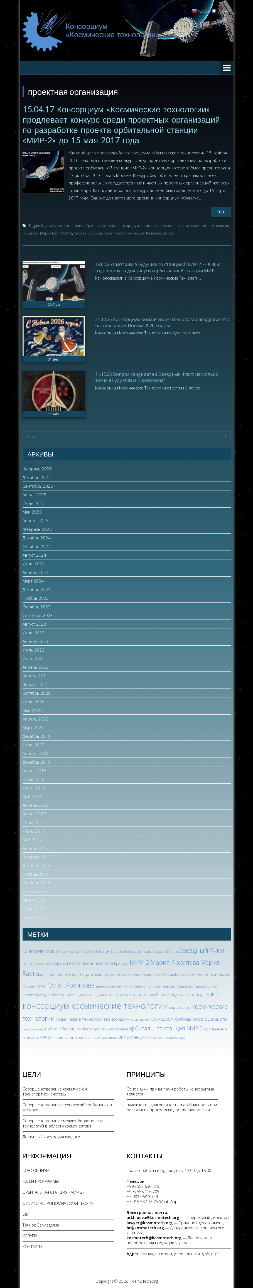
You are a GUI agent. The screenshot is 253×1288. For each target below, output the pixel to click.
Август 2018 (34, 770)
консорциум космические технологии (151, 224)
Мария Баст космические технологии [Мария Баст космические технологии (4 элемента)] (196, 973)
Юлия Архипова (160, 232)
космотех (30, 232)
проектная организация (124, 232)
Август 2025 (34, 494)
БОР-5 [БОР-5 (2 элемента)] (88, 951)
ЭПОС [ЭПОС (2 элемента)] (41, 985)
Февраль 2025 (37, 528)
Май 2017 (32, 839)
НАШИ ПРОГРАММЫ (41, 1180)
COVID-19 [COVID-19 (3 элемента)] (52, 950)
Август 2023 (34, 623)
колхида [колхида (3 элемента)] (172, 994)
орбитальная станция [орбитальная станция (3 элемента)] (110, 1028)
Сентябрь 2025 (38, 485)
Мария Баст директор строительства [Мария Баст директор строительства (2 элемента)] (135, 974)
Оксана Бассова (88, 232)
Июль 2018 (34, 778)
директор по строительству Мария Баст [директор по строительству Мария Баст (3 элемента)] (162, 985)
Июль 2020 (34, 701)
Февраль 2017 (37, 856)
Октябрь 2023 (37, 606)
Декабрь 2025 (37, 476)
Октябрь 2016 (37, 882)
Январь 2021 (35, 683)
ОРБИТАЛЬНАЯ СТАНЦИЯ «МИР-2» (53, 1191)
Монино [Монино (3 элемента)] (29, 985)
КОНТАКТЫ (32, 1245)
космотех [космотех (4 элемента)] (219, 1018)
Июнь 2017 (34, 830)
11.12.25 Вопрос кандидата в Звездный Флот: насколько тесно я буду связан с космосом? (156, 376)
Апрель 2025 (35, 519)
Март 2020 (33, 726)
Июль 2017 (34, 821)
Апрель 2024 (35, 571)
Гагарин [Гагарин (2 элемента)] (159, 951)
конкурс (109, 224)
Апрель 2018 (35, 804)
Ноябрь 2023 (36, 597)
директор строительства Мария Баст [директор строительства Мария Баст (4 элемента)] (130, 993)
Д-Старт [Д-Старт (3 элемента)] (172, 950)
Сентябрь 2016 (38, 890)
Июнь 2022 (34, 657)
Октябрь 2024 (37, 545)
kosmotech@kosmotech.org (154, 1237)
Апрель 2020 (35, 718)
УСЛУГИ (30, 1235)
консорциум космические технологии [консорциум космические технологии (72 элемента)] (95, 1004)
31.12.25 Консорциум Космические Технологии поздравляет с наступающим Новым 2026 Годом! (162, 321)
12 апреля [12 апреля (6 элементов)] (33, 950)
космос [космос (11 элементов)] (201, 1017)
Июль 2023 (34, 632)
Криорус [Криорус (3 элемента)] (121, 962)
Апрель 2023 (35, 640)
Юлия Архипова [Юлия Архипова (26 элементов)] (70, 983)
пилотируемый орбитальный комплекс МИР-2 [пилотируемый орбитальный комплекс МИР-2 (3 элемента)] (90, 1036)
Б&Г (26, 1213)
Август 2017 (34, 813)
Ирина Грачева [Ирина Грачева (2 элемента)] (34, 962)
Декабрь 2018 (37, 761)
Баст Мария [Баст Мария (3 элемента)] (119, 950)
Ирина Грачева (87, 224)
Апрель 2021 (35, 675)
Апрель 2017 (35, 847)
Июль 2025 (34, 502)
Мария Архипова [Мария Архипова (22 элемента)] (175, 961)
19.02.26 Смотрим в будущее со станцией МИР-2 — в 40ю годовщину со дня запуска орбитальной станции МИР (157, 266)
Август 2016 (34, 899)
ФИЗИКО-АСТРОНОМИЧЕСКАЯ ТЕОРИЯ (58, 1202)
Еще (221, 211)
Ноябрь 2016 (36, 873)
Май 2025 (32, 511)
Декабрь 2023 (37, 588)
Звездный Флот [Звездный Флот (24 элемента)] (202, 949)
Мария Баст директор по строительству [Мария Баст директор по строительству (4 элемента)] (72, 973)
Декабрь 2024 (37, 537)
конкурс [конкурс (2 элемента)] (185, 994)
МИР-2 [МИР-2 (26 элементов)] (139, 961)
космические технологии (207, 224)
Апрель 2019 (35, 752)
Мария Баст (50, 232)
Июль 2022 (34, 649)
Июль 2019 (34, 744)
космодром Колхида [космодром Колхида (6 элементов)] (171, 1018)
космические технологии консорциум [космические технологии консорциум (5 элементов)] (92, 1018)
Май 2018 (32, 795)
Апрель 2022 (35, 666)
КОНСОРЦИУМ (36, 1169)
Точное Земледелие (41, 1224)
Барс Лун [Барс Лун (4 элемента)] (101, 950)
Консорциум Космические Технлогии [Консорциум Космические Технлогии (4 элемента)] (79, 962)
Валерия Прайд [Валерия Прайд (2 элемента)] (141, 951)
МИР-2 (66, 232)
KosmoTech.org (143, 1279)
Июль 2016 (34, 908)
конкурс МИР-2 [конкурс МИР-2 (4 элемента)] (204, 993)
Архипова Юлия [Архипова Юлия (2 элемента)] (72, 951)
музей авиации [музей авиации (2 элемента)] (33, 1028)
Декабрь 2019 (37, 735)
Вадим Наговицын (57, 224)
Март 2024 (33, 580)
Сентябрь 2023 (38, 614)
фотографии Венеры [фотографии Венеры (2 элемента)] (171, 1036)
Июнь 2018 (34, 787)
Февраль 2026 (37, 468)
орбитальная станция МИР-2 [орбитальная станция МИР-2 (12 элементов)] (166, 1027)
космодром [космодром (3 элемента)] (140, 1018)
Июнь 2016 (34, 916)
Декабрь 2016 (37, 864)
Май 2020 (32, 709)
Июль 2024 (34, 563)
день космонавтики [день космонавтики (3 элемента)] (112, 985)
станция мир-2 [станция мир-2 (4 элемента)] (143, 1036)
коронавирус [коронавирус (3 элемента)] (180, 1006)
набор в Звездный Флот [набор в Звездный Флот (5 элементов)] (68, 1028)
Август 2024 (34, 554)
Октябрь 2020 (37, 692)
